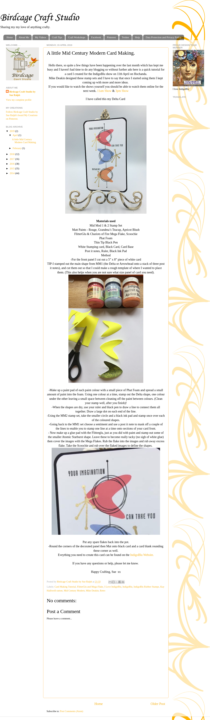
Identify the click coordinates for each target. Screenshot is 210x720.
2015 (12, 168)
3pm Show (122, 91)
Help (137, 37)
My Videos (40, 37)
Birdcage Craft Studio (39, 17)
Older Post (158, 704)
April (15, 135)
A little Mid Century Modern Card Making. (24, 141)
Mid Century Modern (74, 590)
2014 (12, 173)
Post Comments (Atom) (71, 711)
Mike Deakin (92, 590)
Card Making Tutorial (65, 586)
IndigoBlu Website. (142, 555)
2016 (12, 163)
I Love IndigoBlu (112, 586)
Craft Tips (57, 37)
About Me (24, 37)
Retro (102, 590)
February (17, 148)
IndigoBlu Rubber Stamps (146, 586)
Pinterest (111, 37)
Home (10, 37)
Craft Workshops (76, 37)
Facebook (96, 37)
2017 (12, 159)
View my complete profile (18, 99)
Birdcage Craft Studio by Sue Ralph (22, 93)
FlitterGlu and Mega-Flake (90, 586)
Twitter (125, 37)
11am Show (104, 91)
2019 (12, 131)
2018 (12, 154)
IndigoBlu (127, 586)
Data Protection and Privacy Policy (163, 37)
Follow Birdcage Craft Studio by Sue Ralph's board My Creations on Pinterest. (22, 115)
